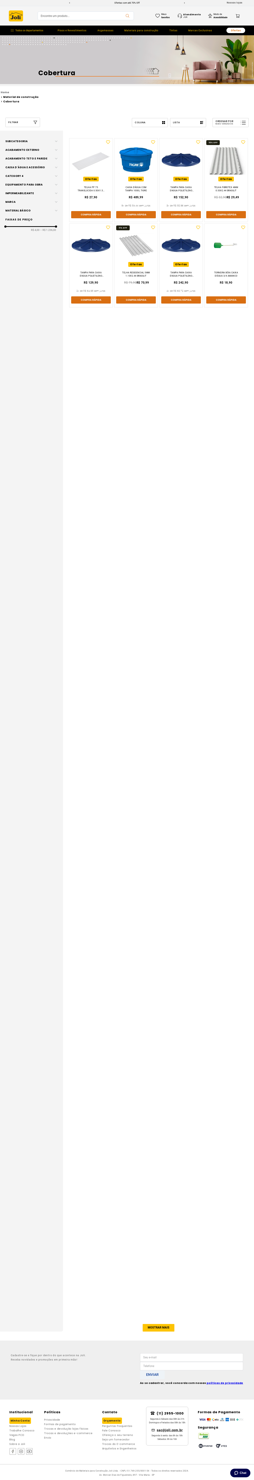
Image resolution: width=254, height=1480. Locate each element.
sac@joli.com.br (170, 1430)
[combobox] (86, 16)
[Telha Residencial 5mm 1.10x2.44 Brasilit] (136, 265)
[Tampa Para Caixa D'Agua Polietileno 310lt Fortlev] (90, 265)
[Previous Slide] (69, 3)
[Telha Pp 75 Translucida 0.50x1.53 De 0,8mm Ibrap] (90, 180)
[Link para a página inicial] (127, 92)
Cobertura (11, 101)
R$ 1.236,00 (48, 661)
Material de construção (21, 97)
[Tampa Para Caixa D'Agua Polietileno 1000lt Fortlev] (181, 265)
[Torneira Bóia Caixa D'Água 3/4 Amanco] (226, 265)
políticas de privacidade (225, 1383)
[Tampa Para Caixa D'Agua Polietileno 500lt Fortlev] (181, 180)
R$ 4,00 (35, 661)
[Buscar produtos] (127, 16)
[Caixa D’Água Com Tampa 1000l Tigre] (136, 180)
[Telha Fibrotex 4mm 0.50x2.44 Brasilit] (226, 180)
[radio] (150, 122)
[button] (32, 141)
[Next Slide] (184, 3)
